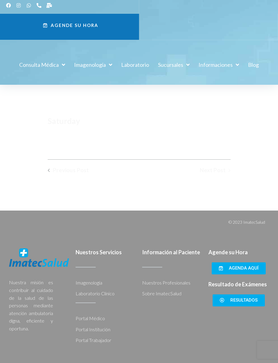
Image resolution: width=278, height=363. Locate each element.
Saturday (64, 121)
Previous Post (71, 170)
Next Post (213, 170)
